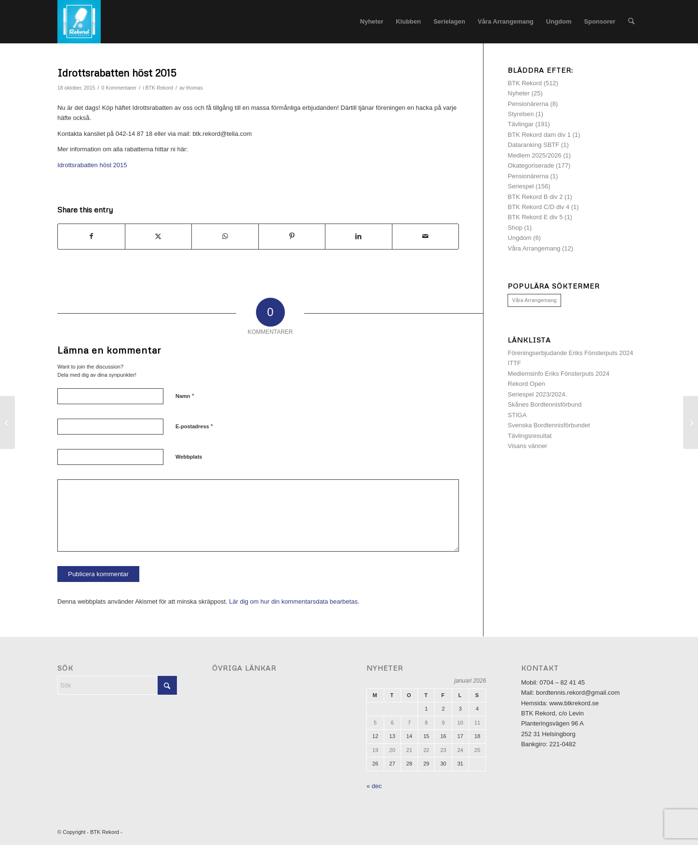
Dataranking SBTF (533, 144)
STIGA (517, 415)
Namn (184, 395)
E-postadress (194, 426)
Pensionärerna (528, 103)
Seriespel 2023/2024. (537, 394)
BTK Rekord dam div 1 (539, 134)
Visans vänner (527, 445)
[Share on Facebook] (91, 236)
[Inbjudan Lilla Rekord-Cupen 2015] (7, 422)
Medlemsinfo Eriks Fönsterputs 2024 (558, 373)
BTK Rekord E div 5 (535, 217)
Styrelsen (521, 114)
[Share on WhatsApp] (225, 236)
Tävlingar (520, 124)
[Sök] (631, 21)
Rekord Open (526, 383)
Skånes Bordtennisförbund (544, 404)
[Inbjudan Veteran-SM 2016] (690, 422)
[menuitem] (371, 21)
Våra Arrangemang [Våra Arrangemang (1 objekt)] (534, 300)
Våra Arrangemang (534, 248)
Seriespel (521, 186)
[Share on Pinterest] (292, 236)
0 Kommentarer (119, 88)
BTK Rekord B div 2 (535, 196)
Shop (515, 227)
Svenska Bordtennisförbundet (549, 425)
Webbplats (188, 457)
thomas (194, 88)
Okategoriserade (531, 165)
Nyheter (519, 93)
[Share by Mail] (425, 236)
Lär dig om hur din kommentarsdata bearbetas (293, 601)
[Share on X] (158, 236)
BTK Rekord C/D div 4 (538, 207)
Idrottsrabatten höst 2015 (92, 165)
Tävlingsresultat (529, 435)
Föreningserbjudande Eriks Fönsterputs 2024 (570, 352)
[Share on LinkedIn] (358, 236)
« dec (374, 786)
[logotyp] (79, 21)
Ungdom (519, 237)
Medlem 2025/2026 (534, 155)
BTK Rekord (159, 88)
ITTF (514, 363)
